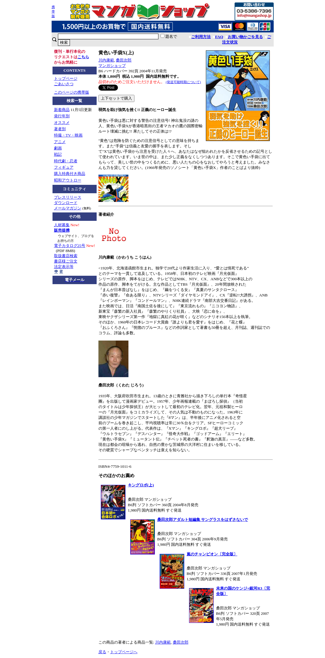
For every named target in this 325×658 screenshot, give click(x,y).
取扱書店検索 (65, 256)
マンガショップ (112, 65)
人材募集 (62, 225)
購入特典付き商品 (69, 173)
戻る (102, 652)
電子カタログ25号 (69, 245)
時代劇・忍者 (65, 161)
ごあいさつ (64, 84)
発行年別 (62, 116)
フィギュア (64, 167)
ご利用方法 (201, 37)
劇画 (58, 148)
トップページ (65, 78)
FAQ (219, 37)
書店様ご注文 (65, 261)
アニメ (60, 142)
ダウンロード (65, 202)
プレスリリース (67, 197)
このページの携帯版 (71, 92)
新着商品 (62, 109)
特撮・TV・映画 (68, 135)
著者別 (60, 129)
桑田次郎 (123, 60)
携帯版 (53, 11)
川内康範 (106, 60)
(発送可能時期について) (183, 82)
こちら (83, 57)
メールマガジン (67, 208)
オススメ (62, 122)
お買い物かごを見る (245, 37)
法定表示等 (64, 266)
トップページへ (123, 652)
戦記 (58, 154)
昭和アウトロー (67, 180)
